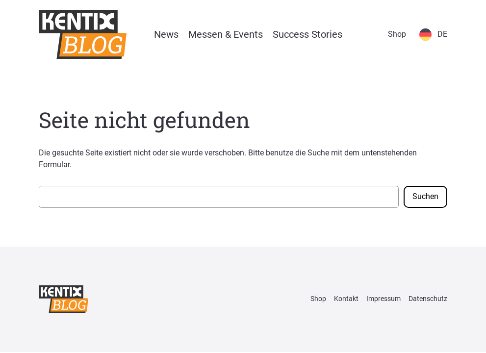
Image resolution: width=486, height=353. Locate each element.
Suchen (425, 196)
